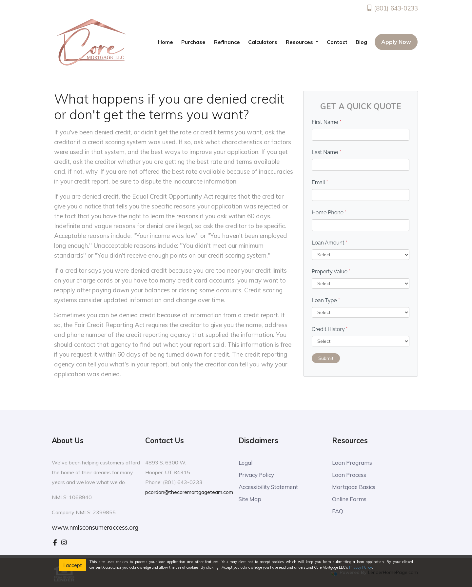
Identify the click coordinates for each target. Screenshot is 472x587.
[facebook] (55, 542)
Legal (245, 462)
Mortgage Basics (353, 486)
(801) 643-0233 (392, 8)
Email (320, 182)
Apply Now (396, 41)
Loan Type (326, 300)
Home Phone (329, 212)
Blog (361, 42)
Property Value (331, 271)
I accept (72, 565)
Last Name (326, 152)
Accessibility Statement (268, 486)
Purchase (193, 42)
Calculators (262, 42)
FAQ (337, 511)
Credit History (329, 329)
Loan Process (349, 474)
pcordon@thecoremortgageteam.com (189, 492)
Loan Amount (329, 243)
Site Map (250, 499)
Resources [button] (300, 42)
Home (165, 42)
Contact (337, 42)
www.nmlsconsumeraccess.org (95, 527)
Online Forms (349, 499)
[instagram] (64, 542)
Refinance (227, 42)
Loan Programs (352, 462)
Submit (325, 358)
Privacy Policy (256, 474)
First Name (326, 122)
